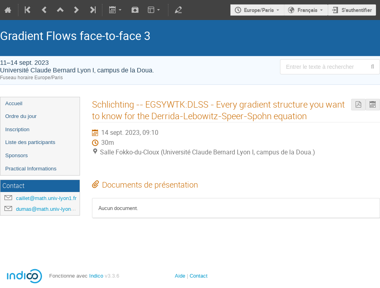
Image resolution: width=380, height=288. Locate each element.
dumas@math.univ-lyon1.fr (47, 209)
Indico (96, 275)
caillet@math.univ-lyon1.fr (46, 198)
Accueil (13, 103)
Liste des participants (30, 142)
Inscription (17, 129)
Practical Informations (30, 169)
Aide (180, 275)
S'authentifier (357, 10)
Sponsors (16, 155)
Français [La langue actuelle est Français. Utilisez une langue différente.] (308, 10)
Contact (199, 275)
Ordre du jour (21, 116)
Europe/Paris (259, 10)
